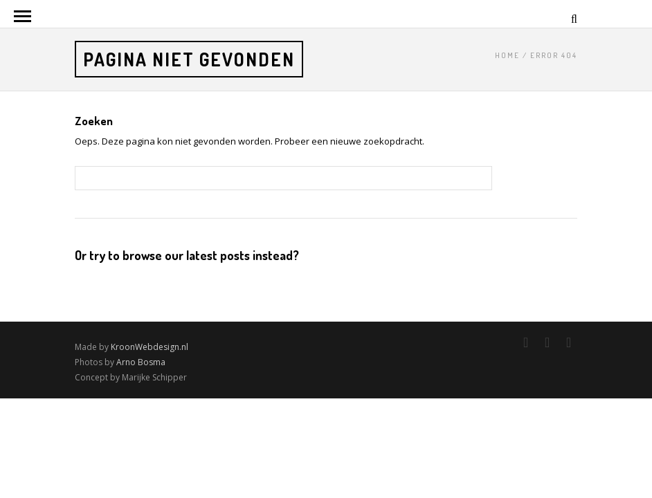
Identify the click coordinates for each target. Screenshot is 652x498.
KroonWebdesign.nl (149, 347)
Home (507, 55)
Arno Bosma (140, 362)
